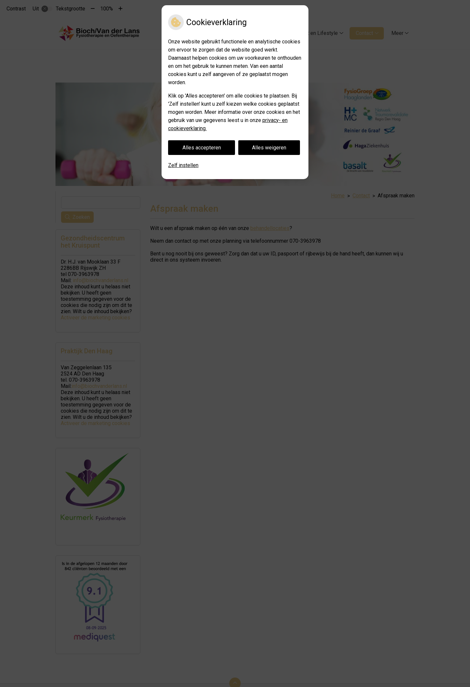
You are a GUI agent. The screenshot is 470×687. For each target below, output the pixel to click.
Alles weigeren (269, 148)
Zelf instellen (183, 165)
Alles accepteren (201, 148)
